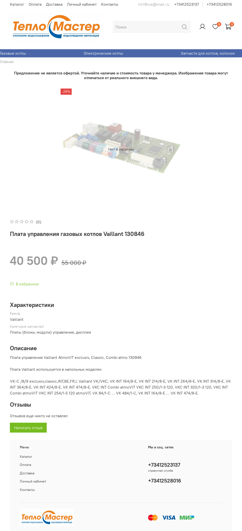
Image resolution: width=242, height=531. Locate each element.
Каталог (17, 4)
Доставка (54, 4)
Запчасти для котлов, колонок (208, 53)
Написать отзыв (28, 427)
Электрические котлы (103, 53)
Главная (7, 61)
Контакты (109, 4)
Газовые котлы (13, 53)
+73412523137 (186, 4)
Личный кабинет (82, 4)
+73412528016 (219, 4)
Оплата (35, 4)
